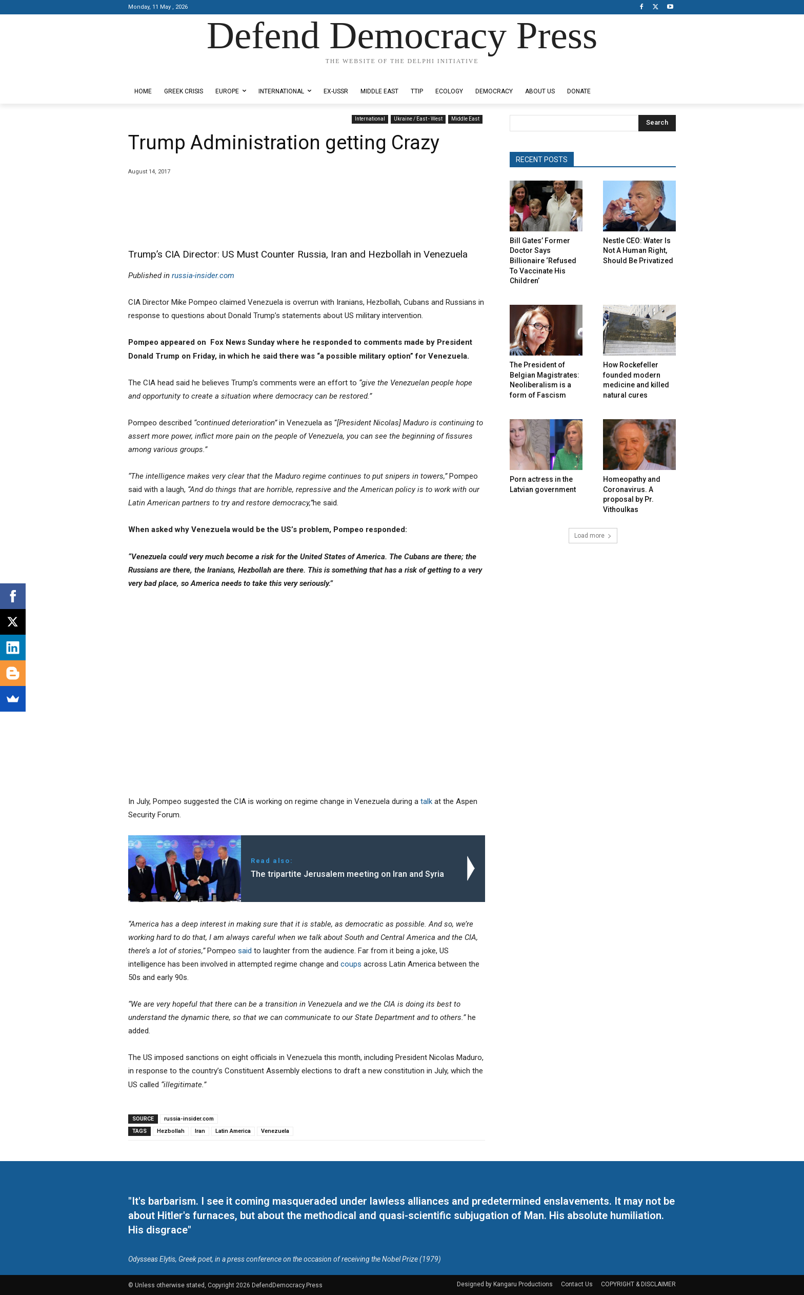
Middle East (465, 119)
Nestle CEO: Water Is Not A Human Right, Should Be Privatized (638, 251)
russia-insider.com (203, 275)
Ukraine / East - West (418, 119)
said (245, 950)
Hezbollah (171, 1131)
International (370, 119)
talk (426, 801)
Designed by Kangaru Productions (168, 71)
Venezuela (275, 1131)
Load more (593, 535)
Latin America (233, 1131)
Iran (200, 1131)
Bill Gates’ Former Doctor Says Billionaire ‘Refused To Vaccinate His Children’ (543, 261)
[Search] (657, 123)
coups (350, 964)
